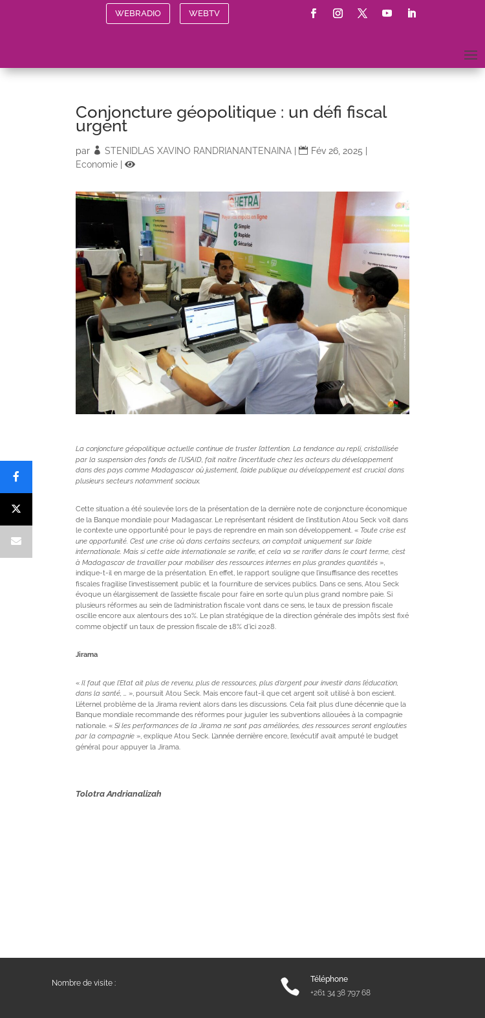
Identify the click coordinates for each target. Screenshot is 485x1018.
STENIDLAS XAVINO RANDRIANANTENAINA (198, 151)
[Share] (16, 477)
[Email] (16, 542)
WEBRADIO (138, 13)
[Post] (16, 509)
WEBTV (204, 13)
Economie (97, 164)
